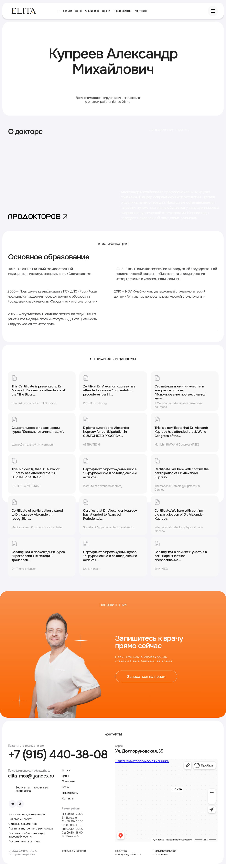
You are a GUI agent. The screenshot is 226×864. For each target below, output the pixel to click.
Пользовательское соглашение (165, 852)
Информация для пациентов (26, 814)
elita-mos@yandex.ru (31, 776)
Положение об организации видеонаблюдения (26, 834)
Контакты (141, 11)
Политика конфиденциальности (128, 852)
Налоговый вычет (20, 819)
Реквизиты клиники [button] (74, 851)
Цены (65, 776)
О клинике (92, 11)
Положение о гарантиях (24, 841)
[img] (205, 850)
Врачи (106, 11)
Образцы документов (22, 824)
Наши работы (122, 11)
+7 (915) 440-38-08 (58, 754)
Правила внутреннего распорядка (30, 828)
